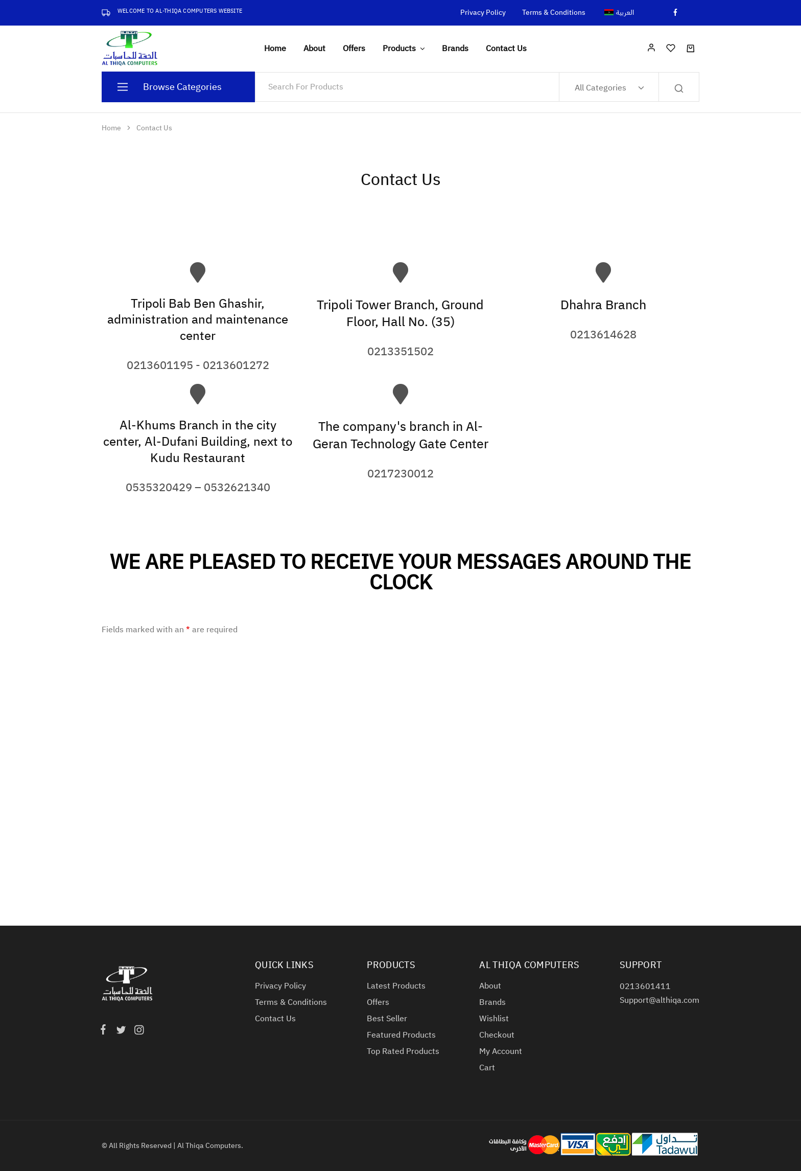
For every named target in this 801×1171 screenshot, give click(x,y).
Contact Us (506, 48)
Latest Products (396, 986)
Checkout (496, 1035)
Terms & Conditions (553, 12)
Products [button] (404, 48)
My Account (500, 1051)
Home (275, 48)
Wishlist (494, 1019)
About (314, 48)
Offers (354, 48)
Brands (455, 48)
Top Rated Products (403, 1051)
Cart (487, 1068)
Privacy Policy (483, 12)
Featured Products (401, 1035)
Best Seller (387, 1019)
